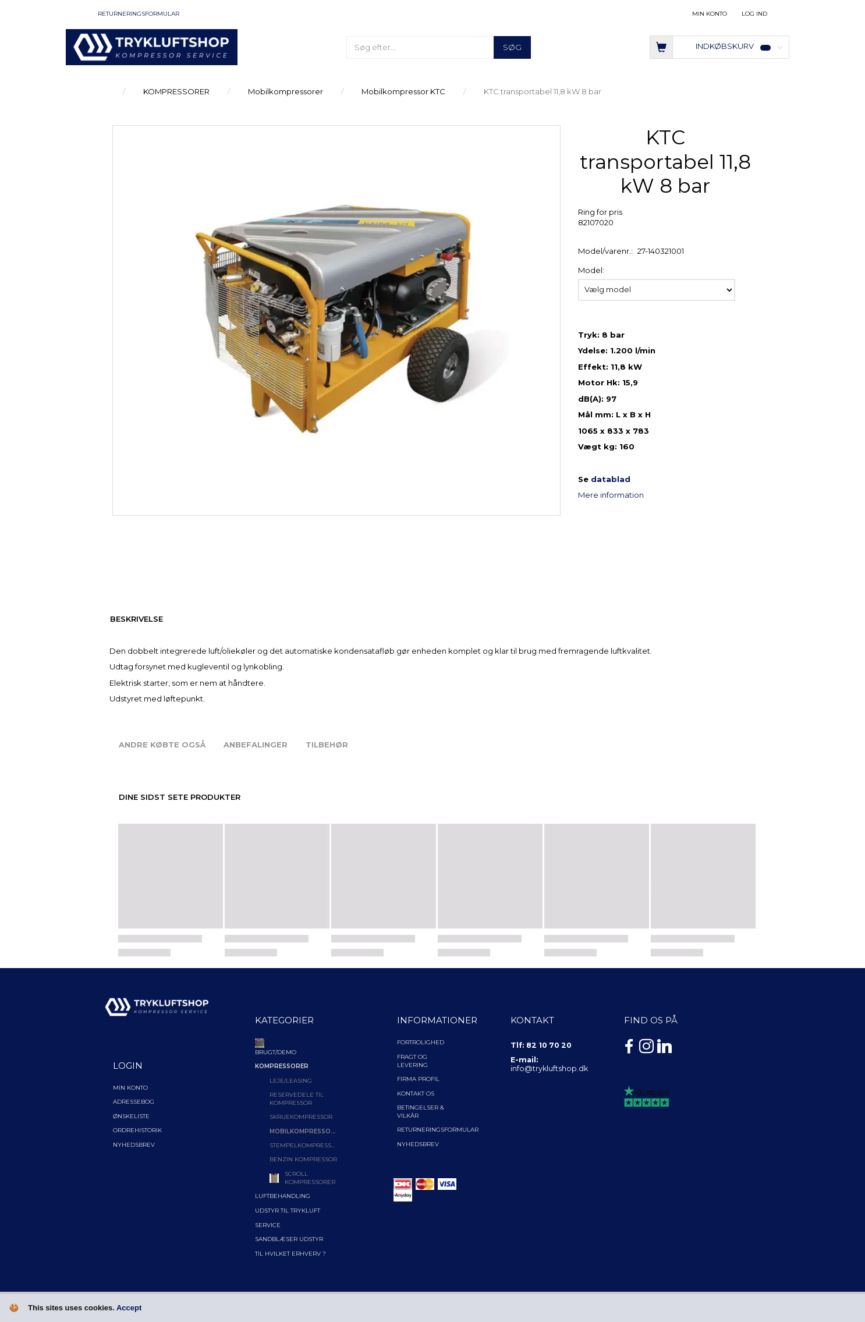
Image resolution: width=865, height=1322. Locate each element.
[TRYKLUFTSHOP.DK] (151, 46)
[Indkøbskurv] (719, 46)
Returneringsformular (138, 13)
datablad (610, 479)
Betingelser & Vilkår (420, 1111)
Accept (128, 1307)
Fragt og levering (412, 1061)
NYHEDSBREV (418, 1144)
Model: (591, 270)
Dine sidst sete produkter (179, 797)
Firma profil (418, 1079)
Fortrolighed (420, 1042)
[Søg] (512, 47)
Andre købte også (162, 744)
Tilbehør (327, 744)
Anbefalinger (256, 744)
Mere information (611, 494)
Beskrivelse (136, 618)
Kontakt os (415, 1093)
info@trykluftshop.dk (549, 1068)
